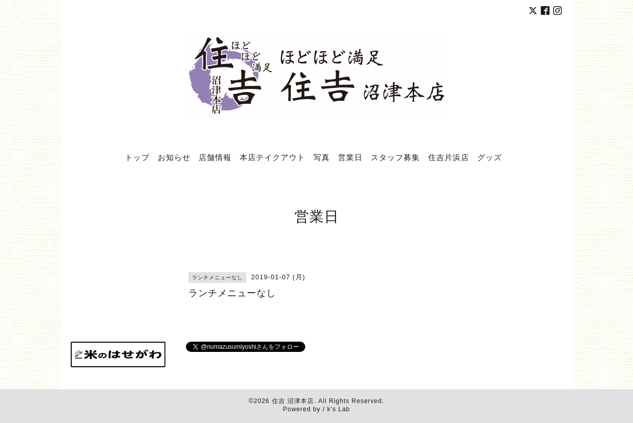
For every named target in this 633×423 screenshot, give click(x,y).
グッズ (489, 157)
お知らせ (174, 157)
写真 (321, 157)
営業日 (350, 157)
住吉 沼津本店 (293, 401)
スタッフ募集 (395, 157)
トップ (137, 157)
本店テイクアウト (272, 157)
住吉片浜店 (448, 157)
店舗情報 (215, 157)
